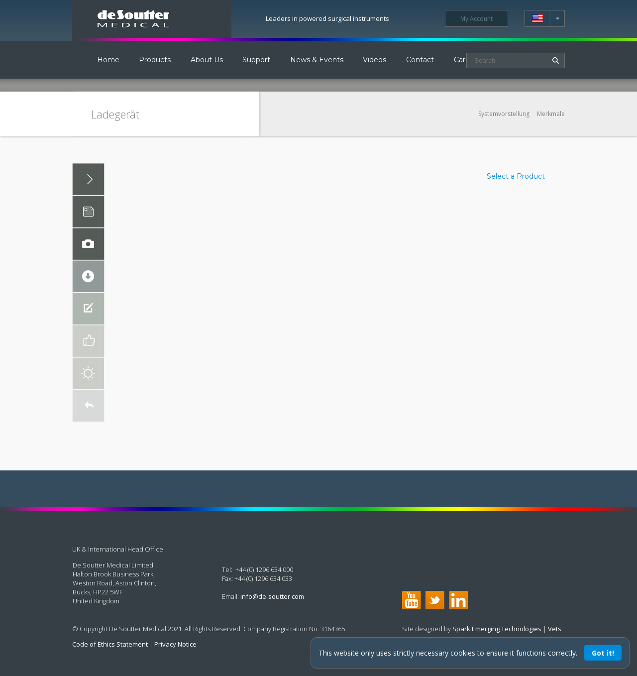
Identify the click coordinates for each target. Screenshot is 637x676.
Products (155, 59)
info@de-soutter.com (272, 596)
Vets (554, 628)
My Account (476, 18)
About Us (207, 59)
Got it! (603, 653)
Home (108, 59)
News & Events (316, 59)
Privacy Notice (175, 644)
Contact (420, 59)
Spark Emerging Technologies (496, 628)
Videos (374, 59)
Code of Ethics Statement (110, 644)
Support (256, 59)
